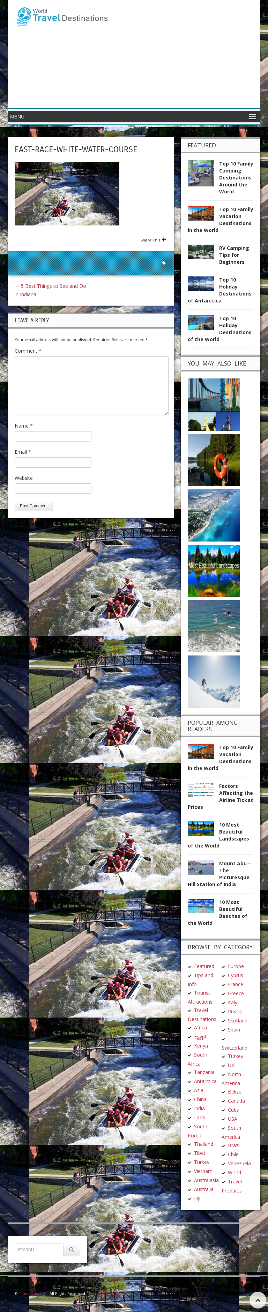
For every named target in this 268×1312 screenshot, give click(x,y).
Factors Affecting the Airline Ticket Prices (220, 796)
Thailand (203, 1144)
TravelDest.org (32, 1293)
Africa (200, 1027)
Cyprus (235, 975)
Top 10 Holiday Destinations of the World (220, 329)
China (200, 1099)
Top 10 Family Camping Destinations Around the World (236, 177)
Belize (234, 1091)
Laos (199, 1117)
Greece (236, 993)
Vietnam (203, 1171)
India (199, 1108)
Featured (204, 966)
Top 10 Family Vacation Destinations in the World (220, 219)
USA (232, 1118)
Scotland (237, 1020)
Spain (234, 1029)
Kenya (201, 1045)
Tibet (200, 1153)
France (235, 984)
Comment (28, 350)
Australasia (206, 1180)
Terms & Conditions (107, 1293)
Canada (236, 1100)
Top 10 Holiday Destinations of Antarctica (220, 290)
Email (23, 451)
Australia (204, 1189)
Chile (233, 1154)
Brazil (234, 1145)
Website (24, 478)
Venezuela (239, 1163)
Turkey (201, 1162)
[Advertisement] (184, 54)
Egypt (200, 1036)
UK (231, 1065)
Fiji (197, 1198)
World (234, 1172)
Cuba (233, 1109)
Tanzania (204, 1072)
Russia (235, 1011)
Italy (232, 1002)
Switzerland (234, 1047)
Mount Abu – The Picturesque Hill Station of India (219, 874)
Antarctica (205, 1081)
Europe (236, 966)
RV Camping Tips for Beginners (234, 255)
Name (24, 425)
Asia (198, 1090)
